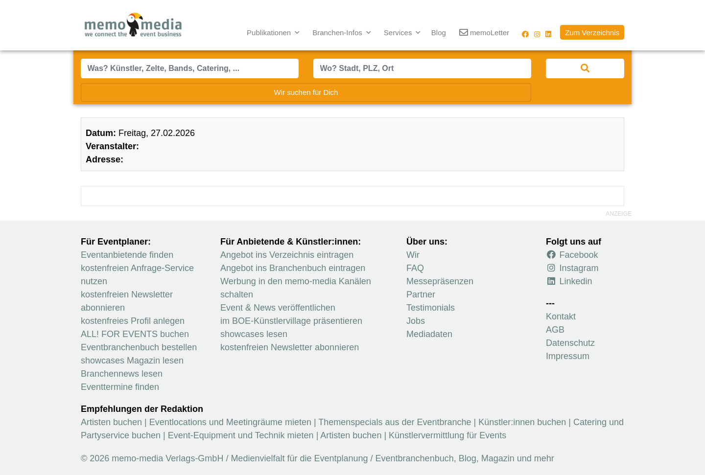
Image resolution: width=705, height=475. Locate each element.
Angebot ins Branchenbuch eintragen (292, 268)
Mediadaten (429, 334)
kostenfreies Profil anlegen (133, 321)
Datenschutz (570, 343)
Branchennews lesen (122, 374)
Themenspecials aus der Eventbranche (394, 422)
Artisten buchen (111, 422)
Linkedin (569, 281)
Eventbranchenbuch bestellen (139, 347)
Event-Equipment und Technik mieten (241, 435)
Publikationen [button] (270, 32)
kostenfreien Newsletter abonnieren (289, 347)
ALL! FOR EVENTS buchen (135, 334)
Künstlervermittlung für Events (447, 435)
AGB (555, 330)
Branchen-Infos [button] (338, 32)
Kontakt (561, 316)
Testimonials (430, 308)
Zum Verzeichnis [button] (592, 32)
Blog (438, 32)
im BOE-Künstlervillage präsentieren (291, 321)
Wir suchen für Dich (306, 92)
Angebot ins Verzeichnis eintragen (286, 255)
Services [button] (399, 32)
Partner (420, 294)
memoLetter (484, 33)
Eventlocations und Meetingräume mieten (230, 422)
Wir (413, 255)
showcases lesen (253, 334)
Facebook (572, 255)
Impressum (567, 356)
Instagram (572, 268)
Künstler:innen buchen (522, 422)
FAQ (415, 268)
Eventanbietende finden (127, 255)
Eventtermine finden (120, 387)
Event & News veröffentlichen (277, 308)
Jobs (415, 321)
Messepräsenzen (439, 281)
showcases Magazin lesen (132, 360)
